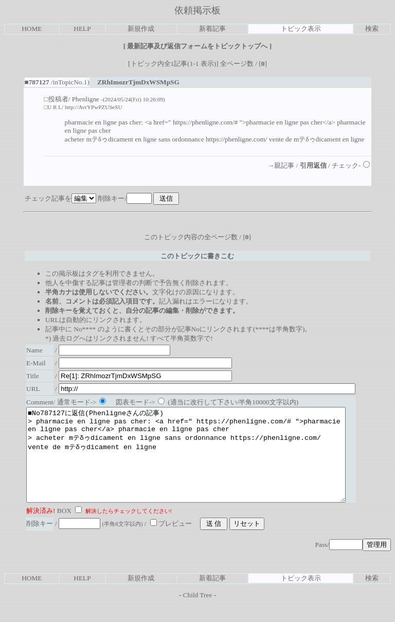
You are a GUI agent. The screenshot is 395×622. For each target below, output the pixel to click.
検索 (372, 28)
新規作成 (141, 28)
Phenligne (85, 99)
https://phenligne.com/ (236, 139)
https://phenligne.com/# (205, 122)
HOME (32, 28)
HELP (82, 28)
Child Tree (197, 613)
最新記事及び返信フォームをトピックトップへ (197, 46)
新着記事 (212, 28)
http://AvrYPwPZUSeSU (93, 107)
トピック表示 (301, 28)
